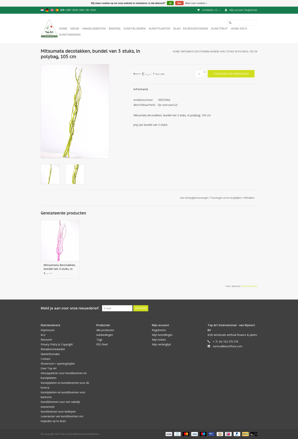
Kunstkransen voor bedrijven (58, 411)
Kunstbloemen (135, 28)
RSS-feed (102, 344)
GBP (68, 10)
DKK (82, 10)
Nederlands (42, 10)
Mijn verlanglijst (161, 344)
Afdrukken (248, 197)
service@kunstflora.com (227, 346)
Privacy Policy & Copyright (57, 344)
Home (63, 28)
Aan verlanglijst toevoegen (194, 197)
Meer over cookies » (196, 3)
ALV (43, 335)
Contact (45, 359)
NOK (93, 10)
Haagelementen (93, 28)
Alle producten (105, 330)
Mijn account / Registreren (241, 10)
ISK (88, 10)
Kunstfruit (219, 28)
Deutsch (47, 10)
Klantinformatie (50, 354)
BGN (75, 10)
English (52, 10)
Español (57, 10)
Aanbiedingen (104, 335)
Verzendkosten (249, 286)
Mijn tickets (159, 339)
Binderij (114, 28)
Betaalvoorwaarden (53, 349)
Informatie (140, 89)
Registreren (159, 330)
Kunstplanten (159, 28)
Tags (99, 339)
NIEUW (74, 28)
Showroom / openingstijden (58, 363)
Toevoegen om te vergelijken (226, 197)
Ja (170, 3)
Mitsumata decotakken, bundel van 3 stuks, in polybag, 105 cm (219, 51)
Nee (179, 3)
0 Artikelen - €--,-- (209, 10)
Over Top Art (49, 368)
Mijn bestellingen (162, 335)
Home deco (239, 28)
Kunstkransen (69, 34)
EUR (62, 10)
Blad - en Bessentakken (190, 28)
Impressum (48, 330)
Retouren (46, 339)
